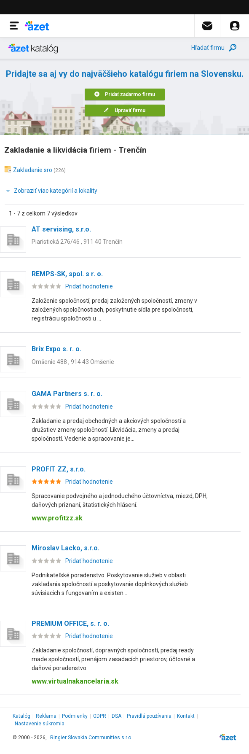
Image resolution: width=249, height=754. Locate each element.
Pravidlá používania (149, 716)
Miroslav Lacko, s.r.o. (65, 548)
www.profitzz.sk (57, 518)
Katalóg (21, 716)
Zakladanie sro (32, 170)
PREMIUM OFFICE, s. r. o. (70, 623)
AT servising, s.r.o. (61, 229)
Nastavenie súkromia (39, 724)
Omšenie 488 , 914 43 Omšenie (73, 361)
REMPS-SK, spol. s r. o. (67, 274)
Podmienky (75, 716)
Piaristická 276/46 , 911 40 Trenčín (77, 241)
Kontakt (186, 716)
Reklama (46, 716)
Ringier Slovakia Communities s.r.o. (91, 738)
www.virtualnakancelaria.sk (75, 681)
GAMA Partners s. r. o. (67, 394)
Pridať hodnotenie (89, 286)
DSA (116, 716)
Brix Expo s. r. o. (56, 349)
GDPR (99, 716)
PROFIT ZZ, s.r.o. (59, 469)
